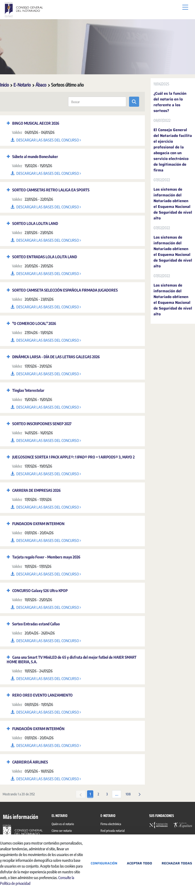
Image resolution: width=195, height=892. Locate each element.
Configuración (104, 863)
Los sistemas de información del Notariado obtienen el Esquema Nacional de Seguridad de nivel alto (173, 204)
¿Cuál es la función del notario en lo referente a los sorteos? (170, 102)
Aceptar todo (139, 863)
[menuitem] (64, 824)
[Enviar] (134, 102)
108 (128, 794)
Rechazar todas (177, 863)
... (116, 794)
